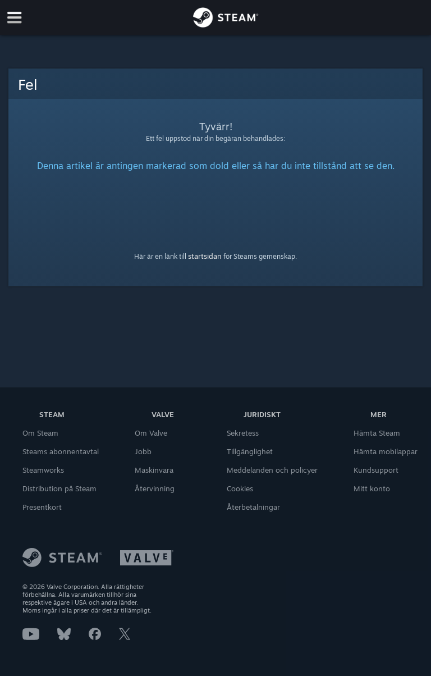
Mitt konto (372, 488)
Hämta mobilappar (386, 451)
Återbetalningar (253, 507)
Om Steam (40, 432)
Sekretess (243, 432)
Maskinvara (154, 469)
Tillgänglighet (250, 451)
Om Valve (151, 432)
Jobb (143, 451)
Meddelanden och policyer (272, 469)
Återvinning (155, 488)
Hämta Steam (377, 432)
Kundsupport (376, 469)
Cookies (240, 488)
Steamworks (43, 469)
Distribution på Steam (59, 488)
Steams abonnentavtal (60, 451)
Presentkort (42, 507)
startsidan (205, 256)
